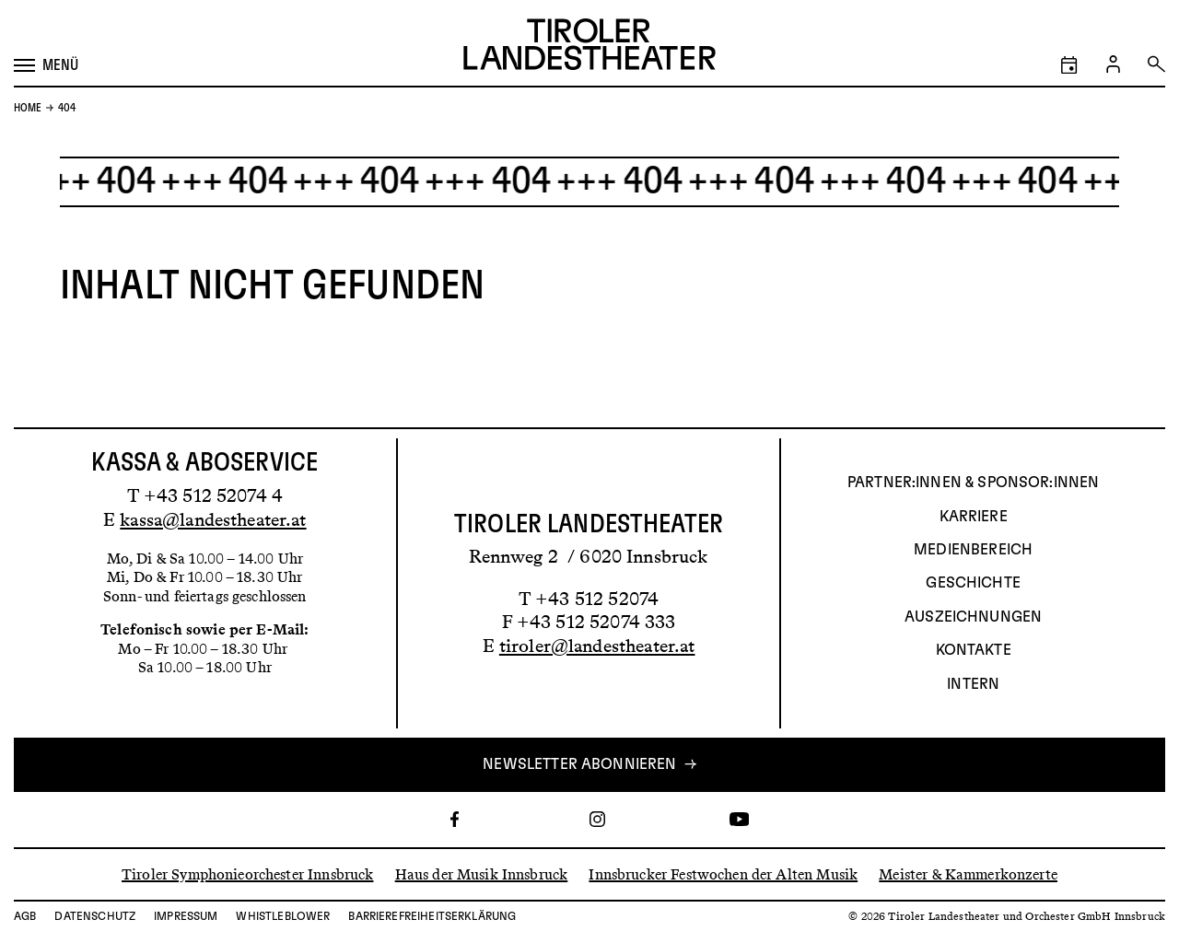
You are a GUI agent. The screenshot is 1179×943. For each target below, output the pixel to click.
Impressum (185, 916)
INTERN (973, 684)
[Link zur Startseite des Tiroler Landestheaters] (589, 46)
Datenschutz (94, 916)
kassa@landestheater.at (213, 519)
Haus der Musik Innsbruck (481, 873)
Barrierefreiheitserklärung (432, 916)
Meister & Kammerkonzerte (968, 873)
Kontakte (973, 650)
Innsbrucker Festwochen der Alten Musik (723, 873)
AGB (25, 916)
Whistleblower (283, 916)
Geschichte (973, 583)
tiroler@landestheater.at (597, 645)
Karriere (974, 516)
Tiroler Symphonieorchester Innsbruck (247, 873)
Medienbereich (973, 549)
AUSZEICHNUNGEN (973, 617)
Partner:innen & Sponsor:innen (973, 482)
